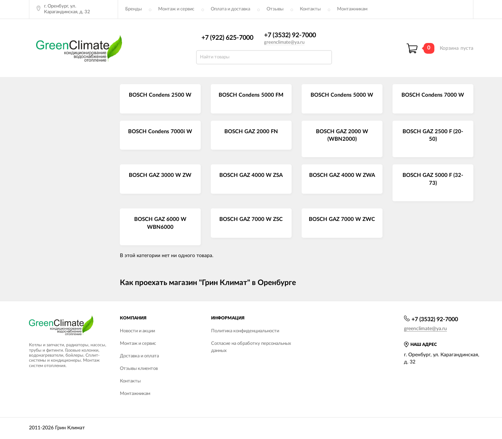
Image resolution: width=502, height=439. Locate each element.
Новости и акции (137, 331)
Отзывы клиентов (139, 368)
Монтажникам (352, 9)
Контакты (310, 9)
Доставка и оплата (139, 356)
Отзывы (275, 9)
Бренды (133, 9)
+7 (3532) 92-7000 (290, 35)
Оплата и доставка (230, 9)
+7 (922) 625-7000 (227, 38)
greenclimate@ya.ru (284, 42)
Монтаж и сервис (176, 9)
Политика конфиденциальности (245, 331)
